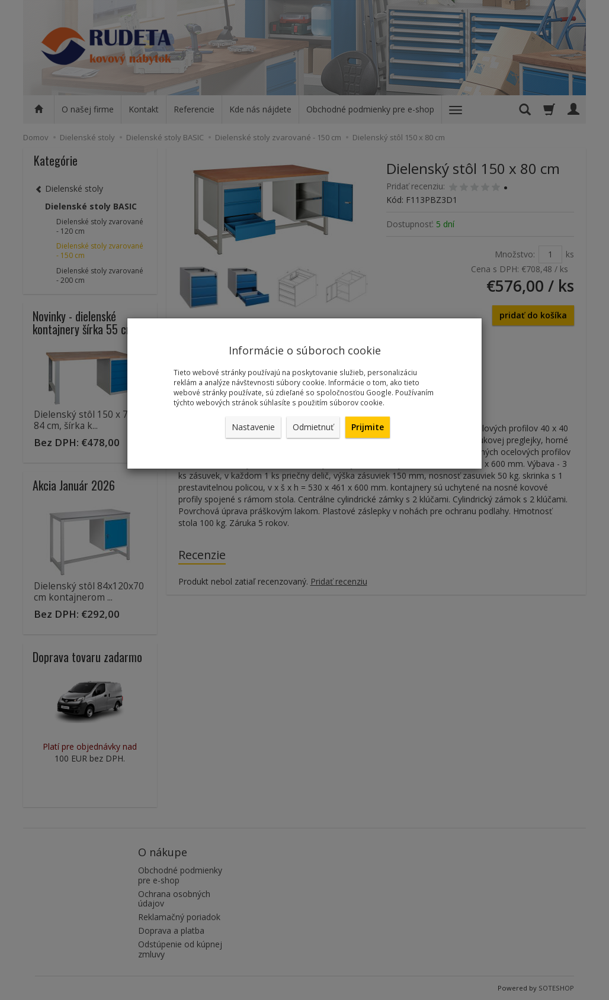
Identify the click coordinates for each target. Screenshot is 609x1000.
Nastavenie (253, 427)
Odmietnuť (313, 427)
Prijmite (367, 427)
